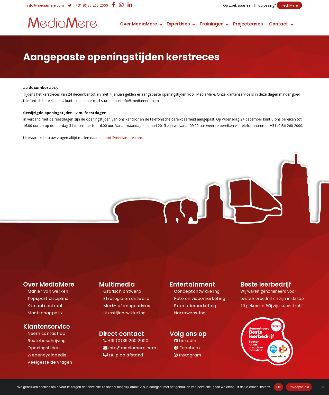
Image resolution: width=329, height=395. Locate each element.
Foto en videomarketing (199, 298)
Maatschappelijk (45, 313)
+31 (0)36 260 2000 (92, 5)
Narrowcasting (190, 313)
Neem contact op (47, 333)
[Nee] (322, 387)
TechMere (289, 5)
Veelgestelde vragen (50, 362)
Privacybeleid (298, 387)
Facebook (187, 348)
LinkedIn (185, 341)
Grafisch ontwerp (122, 291)
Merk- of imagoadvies (126, 306)
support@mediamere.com (120, 137)
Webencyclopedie (47, 355)
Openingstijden (44, 348)
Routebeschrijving (47, 341)
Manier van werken (48, 291)
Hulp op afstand (123, 355)
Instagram (187, 355)
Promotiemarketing (195, 306)
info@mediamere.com (45, 5)
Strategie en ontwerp (126, 298)
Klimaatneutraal (45, 306)
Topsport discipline (48, 298)
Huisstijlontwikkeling (124, 313)
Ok (278, 387)
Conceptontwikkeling (197, 291)
